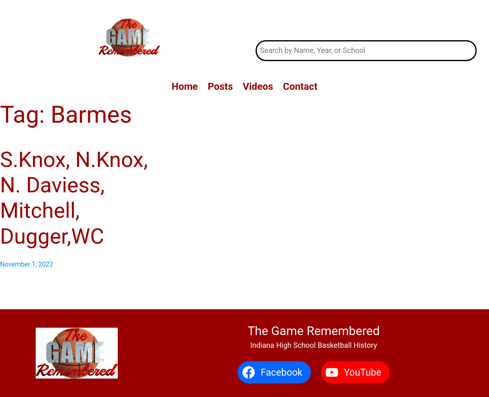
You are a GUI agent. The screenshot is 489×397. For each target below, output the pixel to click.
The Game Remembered (366, 20)
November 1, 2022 (26, 264)
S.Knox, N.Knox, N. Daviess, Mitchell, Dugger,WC (74, 198)
